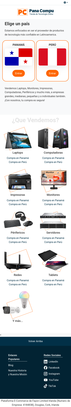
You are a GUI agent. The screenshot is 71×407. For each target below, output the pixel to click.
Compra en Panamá (18, 158)
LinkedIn (51, 361)
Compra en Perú (18, 162)
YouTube (51, 379)
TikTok (50, 386)
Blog (10, 365)
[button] (65, 2)
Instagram (52, 373)
